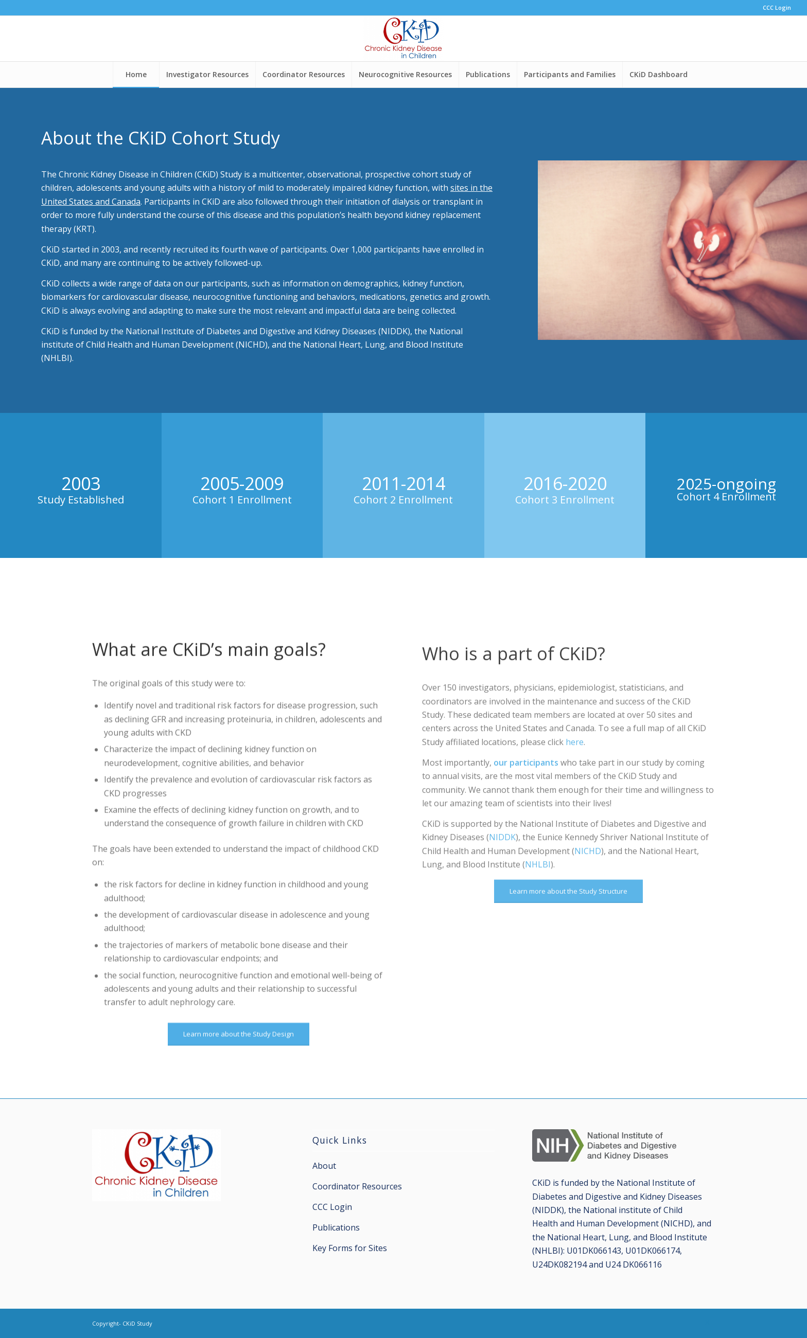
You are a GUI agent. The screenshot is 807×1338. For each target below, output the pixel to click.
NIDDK (502, 888)
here (575, 793)
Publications (336, 1227)
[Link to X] (707, 1322)
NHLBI (538, 915)
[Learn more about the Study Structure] (568, 942)
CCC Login (777, 7)
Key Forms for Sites (349, 1248)
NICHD (587, 902)
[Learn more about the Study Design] (238, 1080)
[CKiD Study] (403, 38)
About (324, 1165)
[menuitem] (774, 7)
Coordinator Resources (357, 1186)
